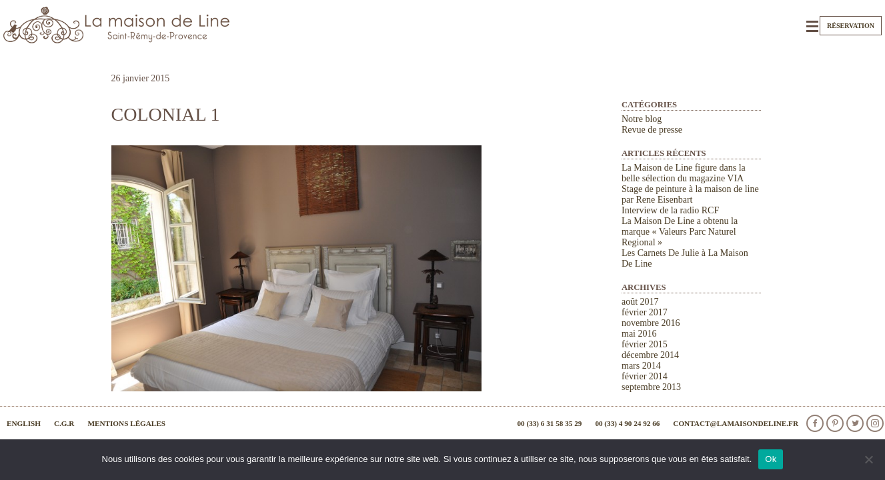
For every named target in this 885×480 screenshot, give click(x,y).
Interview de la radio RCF (670, 210)
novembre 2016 (651, 323)
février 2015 (645, 344)
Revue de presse (652, 130)
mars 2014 (641, 366)
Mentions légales (126, 423)
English (24, 423)
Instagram (875, 423)
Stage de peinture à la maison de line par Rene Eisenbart (690, 194)
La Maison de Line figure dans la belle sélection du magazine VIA (684, 173)
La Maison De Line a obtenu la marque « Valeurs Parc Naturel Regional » (680, 231)
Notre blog (642, 119)
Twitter (855, 423)
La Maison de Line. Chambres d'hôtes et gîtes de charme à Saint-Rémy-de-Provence (116, 25)
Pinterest (835, 423)
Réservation (850, 25)
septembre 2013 (651, 387)
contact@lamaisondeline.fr (735, 423)
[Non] (868, 459)
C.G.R (64, 423)
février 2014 (645, 376)
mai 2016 (639, 334)
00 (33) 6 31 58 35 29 (549, 423)
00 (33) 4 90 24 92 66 (627, 423)
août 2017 (640, 302)
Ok (770, 459)
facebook (815, 423)
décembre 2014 (650, 355)
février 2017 (645, 312)
